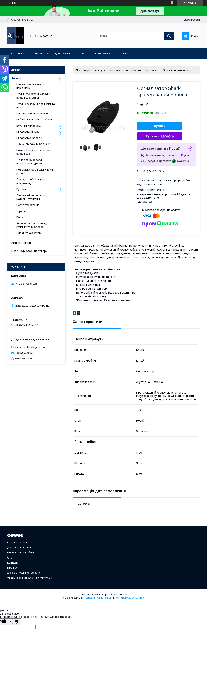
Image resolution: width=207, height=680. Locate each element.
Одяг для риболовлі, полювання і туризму (29, 161)
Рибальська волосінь (29, 137)
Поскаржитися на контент (98, 597)
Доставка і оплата (69, 53)
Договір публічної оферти (23, 572)
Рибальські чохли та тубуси (34, 119)
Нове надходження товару (29, 251)
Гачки (19, 217)
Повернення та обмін (20, 552)
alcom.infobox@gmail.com (31, 346)
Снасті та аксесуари (29, 232)
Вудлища (22, 189)
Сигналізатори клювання (125, 70)
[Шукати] (169, 36)
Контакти (102, 53)
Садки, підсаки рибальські (33, 143)
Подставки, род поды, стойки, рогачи (35, 171)
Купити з (160, 136)
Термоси (21, 211)
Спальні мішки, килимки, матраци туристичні (31, 197)
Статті (11, 557)
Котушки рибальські (29, 125)
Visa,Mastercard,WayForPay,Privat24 (29, 577)
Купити (160, 126)
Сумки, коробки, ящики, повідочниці (31, 181)
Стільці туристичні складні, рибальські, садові (33, 95)
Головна (17, 53)
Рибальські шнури (27, 131)
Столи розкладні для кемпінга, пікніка (35, 105)
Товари (37, 53)
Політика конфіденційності (129, 597)
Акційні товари (21, 242)
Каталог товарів (17, 542)
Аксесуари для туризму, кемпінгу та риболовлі (31, 225)
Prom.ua (122, 594)
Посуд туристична (27, 204)
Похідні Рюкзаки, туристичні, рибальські (34, 152)
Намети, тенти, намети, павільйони (30, 86)
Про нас (124, 53)
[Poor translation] (14, 621)
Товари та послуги (93, 70)
